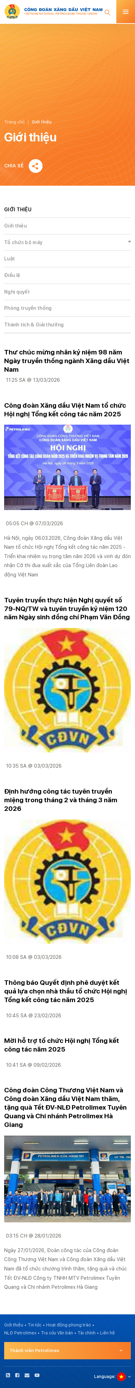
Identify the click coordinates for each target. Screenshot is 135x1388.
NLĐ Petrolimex (20, 1333)
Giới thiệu (15, 226)
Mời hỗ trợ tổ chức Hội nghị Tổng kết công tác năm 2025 (61, 1045)
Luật (9, 258)
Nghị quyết (17, 292)
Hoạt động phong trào (68, 1325)
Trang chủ (14, 122)
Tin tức (35, 1325)
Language (104, 1376)
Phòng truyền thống (28, 308)
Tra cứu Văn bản (57, 1333)
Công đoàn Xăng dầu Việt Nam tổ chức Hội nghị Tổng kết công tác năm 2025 (65, 409)
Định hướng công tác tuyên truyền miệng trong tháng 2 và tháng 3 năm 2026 (60, 800)
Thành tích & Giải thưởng (34, 324)
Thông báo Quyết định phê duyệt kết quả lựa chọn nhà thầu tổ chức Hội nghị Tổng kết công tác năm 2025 (65, 991)
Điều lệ (12, 275)
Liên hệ (107, 1333)
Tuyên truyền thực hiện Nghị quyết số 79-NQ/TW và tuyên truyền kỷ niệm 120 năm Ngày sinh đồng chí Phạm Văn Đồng (67, 608)
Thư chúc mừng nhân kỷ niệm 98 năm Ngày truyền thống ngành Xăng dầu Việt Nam (66, 360)
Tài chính (87, 1333)
